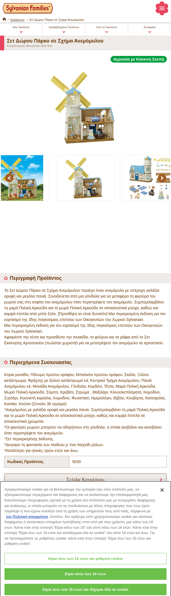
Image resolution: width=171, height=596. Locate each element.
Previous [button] (10, 178)
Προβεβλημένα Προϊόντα (64, 27)
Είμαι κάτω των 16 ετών (85, 576)
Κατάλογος (17, 19)
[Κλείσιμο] (162, 492)
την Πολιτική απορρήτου (27, 519)
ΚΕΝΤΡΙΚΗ (4, 18)
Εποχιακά (149, 27)
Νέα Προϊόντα (21, 27)
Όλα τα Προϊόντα (106, 27)
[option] (85, 105)
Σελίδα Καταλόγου (85, 479)
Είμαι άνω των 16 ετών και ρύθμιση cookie (85, 561)
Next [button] (163, 178)
